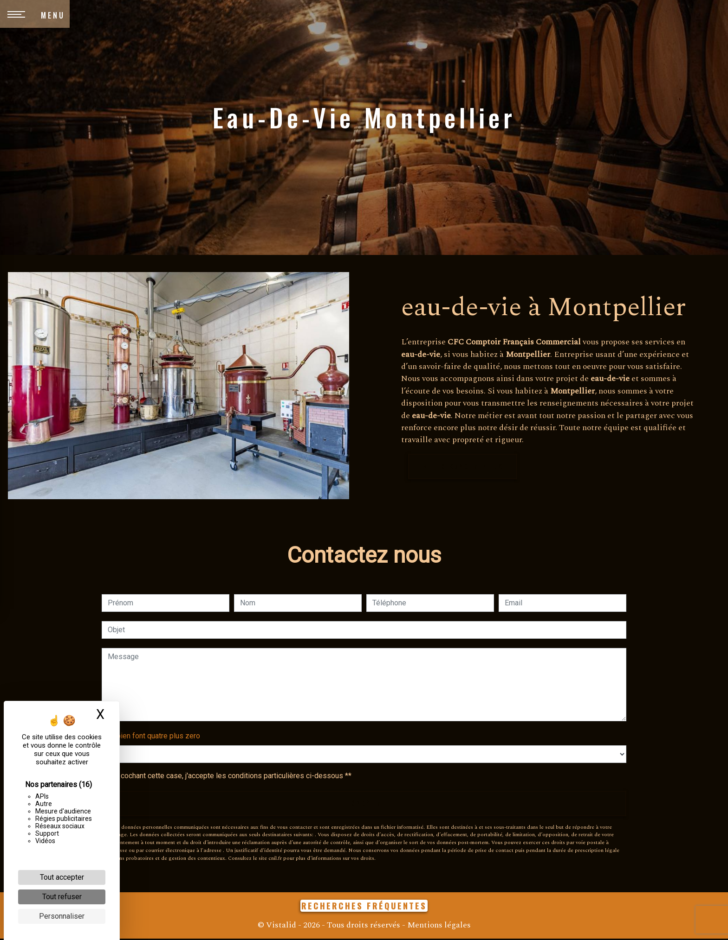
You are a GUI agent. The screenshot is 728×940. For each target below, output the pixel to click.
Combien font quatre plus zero (151, 736)
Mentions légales (438, 926)
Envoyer (364, 804)
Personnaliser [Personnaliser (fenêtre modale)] (61, 916)
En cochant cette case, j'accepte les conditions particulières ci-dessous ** (231, 776)
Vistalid (281, 926)
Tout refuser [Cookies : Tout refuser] (62, 896)
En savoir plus (466, 467)
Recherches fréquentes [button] (364, 907)
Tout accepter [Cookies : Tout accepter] (62, 877)
